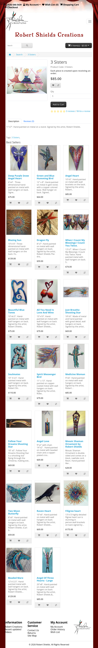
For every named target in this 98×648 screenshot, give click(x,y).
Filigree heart (73, 510)
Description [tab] (13, 121)
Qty (52, 91)
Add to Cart (58, 104)
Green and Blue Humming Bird (45, 177)
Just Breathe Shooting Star (73, 311)
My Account (57, 626)
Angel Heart (72, 175)
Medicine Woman (75, 374)
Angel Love (43, 441)
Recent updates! (13, 629)
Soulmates (14, 374)
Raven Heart (44, 510)
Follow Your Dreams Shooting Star (18, 444)
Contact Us (33, 630)
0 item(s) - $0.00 (77, 45)
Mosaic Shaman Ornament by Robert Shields (74, 444)
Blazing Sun (14, 240)
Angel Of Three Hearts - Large (45, 579)
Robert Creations (13, 626)
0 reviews (70, 111)
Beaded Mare (15, 577)
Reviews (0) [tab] (28, 121)
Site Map (32, 635)
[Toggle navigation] (89, 21)
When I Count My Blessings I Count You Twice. (75, 243)
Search (19, 54)
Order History (58, 629)
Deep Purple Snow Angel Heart (18, 177)
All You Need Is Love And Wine (45, 311)
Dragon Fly (43, 240)
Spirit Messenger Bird (46, 376)
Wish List (55, 632)
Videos (8, 632)
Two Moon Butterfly (14, 512)
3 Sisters (32, 54)
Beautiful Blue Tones (16, 311)
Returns (32, 632)
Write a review (83, 111)
